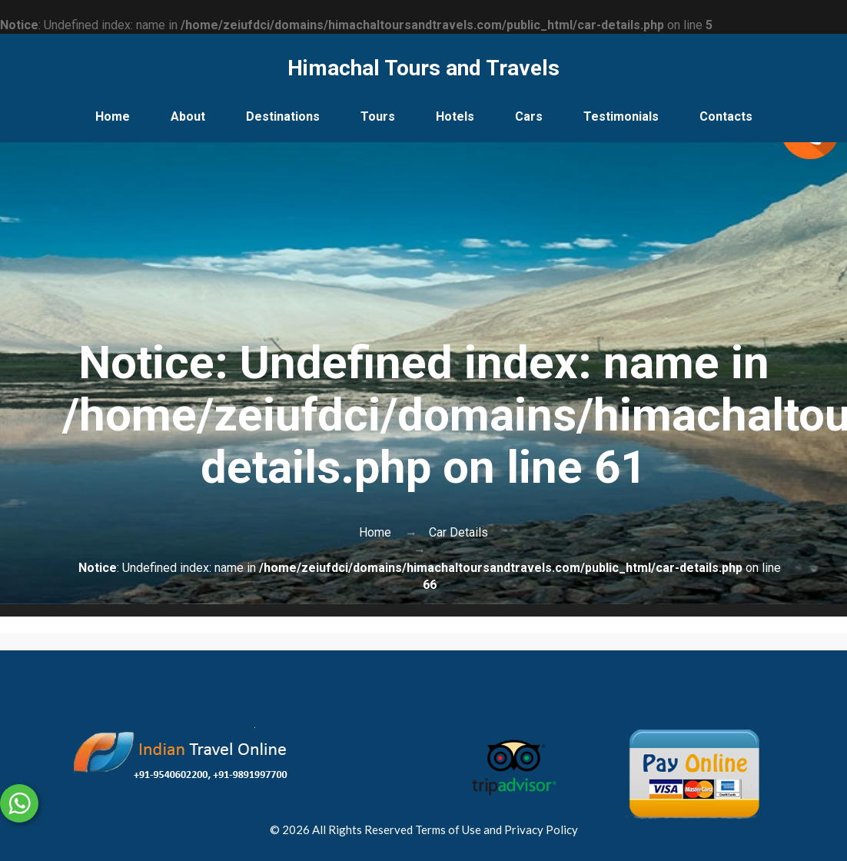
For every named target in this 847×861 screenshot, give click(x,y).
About (188, 116)
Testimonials (621, 116)
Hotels (455, 116)
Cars (529, 116)
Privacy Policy (541, 829)
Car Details (458, 532)
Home (112, 116)
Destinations (283, 116)
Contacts (725, 116)
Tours (377, 116)
